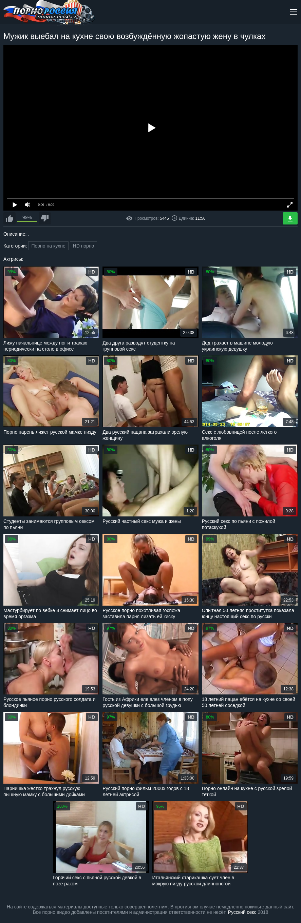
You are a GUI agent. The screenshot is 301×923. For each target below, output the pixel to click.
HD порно (83, 246)
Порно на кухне (48, 246)
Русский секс (242, 912)
